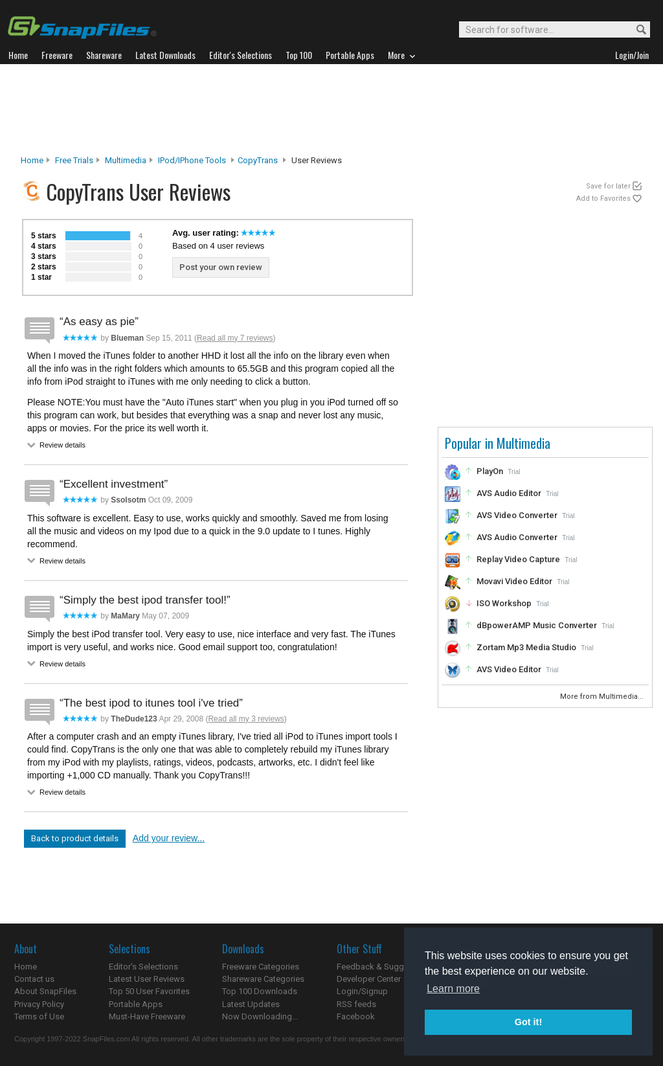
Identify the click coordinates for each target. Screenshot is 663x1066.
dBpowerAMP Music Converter (537, 625)
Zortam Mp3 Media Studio (526, 647)
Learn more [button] (453, 988)
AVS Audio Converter (517, 537)
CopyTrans (258, 160)
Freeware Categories (260, 966)
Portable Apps (136, 1004)
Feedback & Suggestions (384, 966)
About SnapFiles (45, 991)
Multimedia (125, 160)
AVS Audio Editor (509, 493)
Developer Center (369, 979)
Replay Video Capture (518, 559)
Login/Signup (362, 991)
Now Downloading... (260, 1016)
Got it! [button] (528, 1022)
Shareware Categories (263, 979)
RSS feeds (356, 1004)
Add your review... (169, 838)
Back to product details (74, 838)
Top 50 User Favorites (149, 991)
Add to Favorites (603, 198)
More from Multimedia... (603, 696)
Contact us (34, 979)
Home (32, 160)
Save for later (608, 186)
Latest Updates (251, 1004)
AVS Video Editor (509, 669)
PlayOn (490, 471)
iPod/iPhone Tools (192, 160)
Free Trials (74, 160)
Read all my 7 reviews (235, 338)
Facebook (356, 1016)
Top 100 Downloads (259, 991)
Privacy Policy (39, 1004)
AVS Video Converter (517, 515)
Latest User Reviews (147, 979)
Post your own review (220, 267)
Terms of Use (39, 1016)
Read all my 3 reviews (246, 718)
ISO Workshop (504, 603)
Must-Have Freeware (147, 1016)
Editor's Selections (143, 966)
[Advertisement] (331, 109)
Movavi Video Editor (514, 581)
